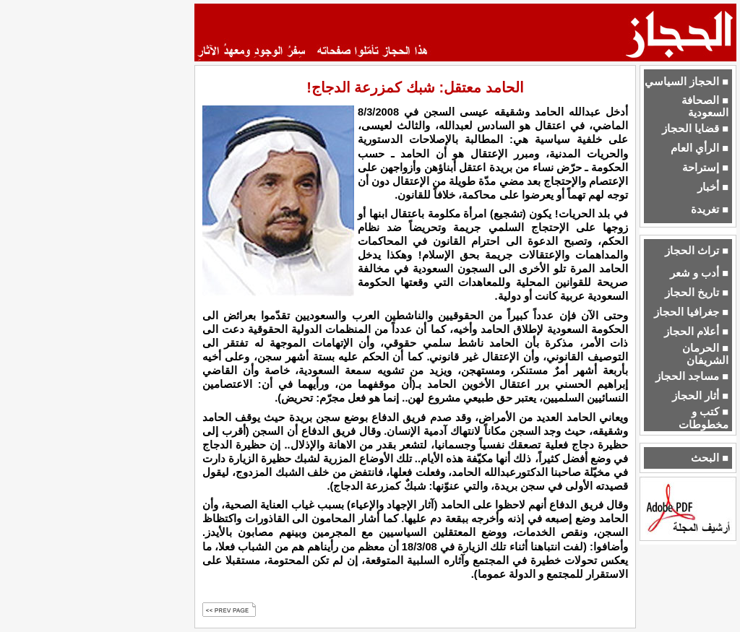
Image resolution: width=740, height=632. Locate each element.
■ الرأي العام (699, 148)
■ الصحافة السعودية (704, 106)
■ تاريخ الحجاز (696, 292)
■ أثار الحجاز (700, 396)
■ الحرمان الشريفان (705, 354)
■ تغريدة (709, 209)
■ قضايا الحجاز (695, 128)
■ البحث (709, 458)
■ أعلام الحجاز (696, 331)
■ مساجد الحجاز (691, 376)
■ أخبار (712, 187)
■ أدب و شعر (699, 273)
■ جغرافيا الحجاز (691, 312)
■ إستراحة (705, 167)
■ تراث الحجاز (696, 250)
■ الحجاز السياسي (686, 81)
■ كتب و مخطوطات (703, 418)
